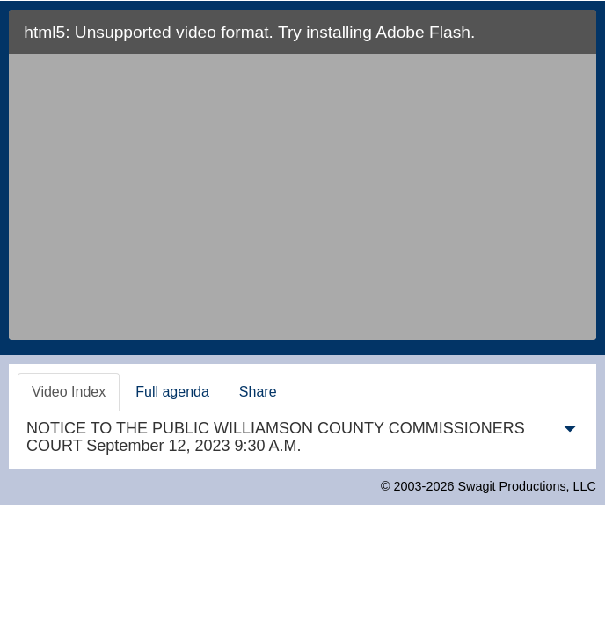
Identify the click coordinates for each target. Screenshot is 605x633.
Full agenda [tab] (172, 391)
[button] (569, 432)
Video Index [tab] (69, 391)
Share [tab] (258, 391)
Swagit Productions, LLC (526, 486)
